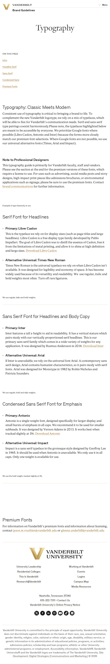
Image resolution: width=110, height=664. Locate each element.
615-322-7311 (47, 600)
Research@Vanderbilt (29, 582)
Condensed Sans (10, 80)
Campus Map (81, 582)
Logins (81, 577)
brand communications (17, 186)
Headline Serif (9, 67)
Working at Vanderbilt (81, 567)
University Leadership (28, 567)
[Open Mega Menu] (103, 5)
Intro (4, 60)
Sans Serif (7, 73)
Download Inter (93, 346)
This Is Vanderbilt (28, 577)
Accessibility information (64, 649)
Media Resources (81, 587)
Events (81, 572)
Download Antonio (47, 433)
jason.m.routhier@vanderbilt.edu (35, 530)
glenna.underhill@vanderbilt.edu (82, 530)
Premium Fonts (9, 86)
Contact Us (63, 600)
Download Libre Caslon (41, 251)
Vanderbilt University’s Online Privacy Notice (55, 605)
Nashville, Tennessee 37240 (55, 596)
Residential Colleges (28, 572)
